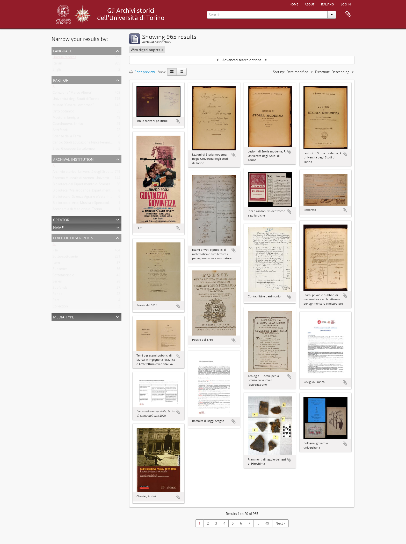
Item (56, 263)
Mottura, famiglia (66, 118)
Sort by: (279, 71)
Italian (57, 64)
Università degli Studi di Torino (76, 99)
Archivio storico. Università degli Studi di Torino (89, 172)
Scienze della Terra (67, 137)
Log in (346, 4)
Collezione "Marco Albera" (72, 93)
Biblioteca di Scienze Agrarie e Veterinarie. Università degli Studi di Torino (108, 197)
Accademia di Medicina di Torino (77, 210)
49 (267, 523)
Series (57, 282)
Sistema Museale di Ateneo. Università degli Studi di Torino (97, 179)
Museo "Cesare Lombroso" (73, 106)
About (309, 4)
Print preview (142, 71)
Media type (63, 316)
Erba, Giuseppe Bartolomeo (74, 149)
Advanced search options (242, 60)
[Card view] (172, 72)
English (58, 70)
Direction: (322, 71)
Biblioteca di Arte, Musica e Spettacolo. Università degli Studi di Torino (106, 203)
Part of (60, 79)
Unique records (64, 58)
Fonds (57, 294)
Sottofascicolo (63, 276)
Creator (61, 219)
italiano (327, 4)
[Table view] (182, 72)
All (54, 87)
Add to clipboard (177, 121)
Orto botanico (63, 112)
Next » (280, 523)
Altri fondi (60, 131)
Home (293, 4)
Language (62, 50)
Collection (60, 307)
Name (58, 227)
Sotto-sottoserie (65, 257)
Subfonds (60, 288)
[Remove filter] (163, 49)
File (55, 251)
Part (56, 301)
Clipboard (348, 14)
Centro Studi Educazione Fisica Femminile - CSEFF (90, 143)
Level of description (73, 237)
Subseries (60, 270)
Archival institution (73, 158)
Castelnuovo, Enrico (68, 124)
